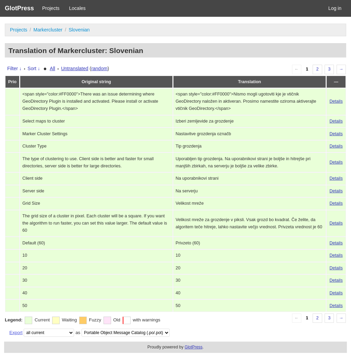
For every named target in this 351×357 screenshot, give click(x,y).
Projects (51, 8)
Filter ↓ (14, 68)
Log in (334, 8)
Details (336, 101)
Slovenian (79, 30)
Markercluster (47, 30)
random (99, 68)
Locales (77, 8)
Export (15, 332)
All (52, 68)
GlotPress (19, 8)
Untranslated (74, 68)
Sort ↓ (33, 68)
